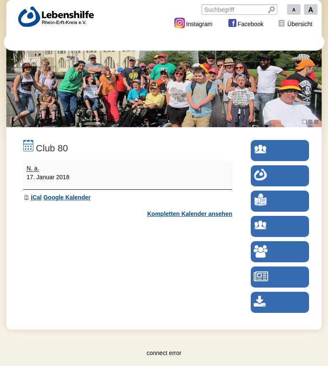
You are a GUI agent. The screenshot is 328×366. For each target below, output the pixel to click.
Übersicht (299, 24)
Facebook (245, 23)
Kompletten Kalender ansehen (190, 213)
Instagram (193, 23)
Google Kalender (67, 197)
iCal (36, 197)
